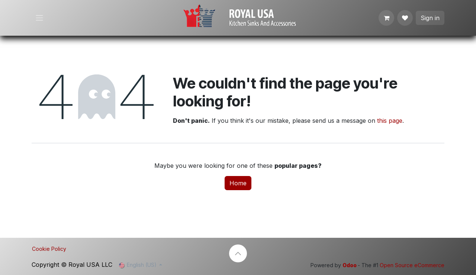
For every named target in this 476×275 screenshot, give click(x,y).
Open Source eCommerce (412, 265)
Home (238, 183)
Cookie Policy (49, 249)
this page (389, 120)
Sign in (430, 18)
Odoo (350, 265)
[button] (238, 253)
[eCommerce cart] (386, 18)
